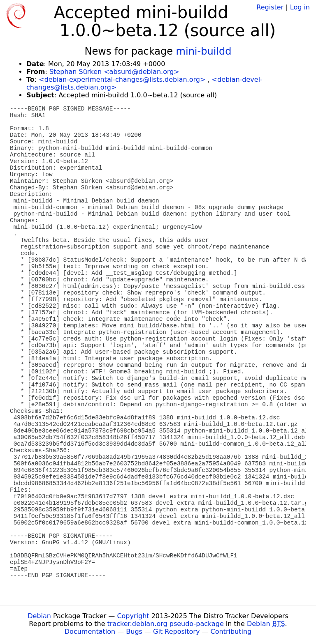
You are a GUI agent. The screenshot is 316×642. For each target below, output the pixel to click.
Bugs (134, 631)
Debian (39, 616)
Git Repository (176, 631)
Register (269, 7)
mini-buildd (204, 51)
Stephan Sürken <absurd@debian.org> (114, 72)
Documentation (90, 631)
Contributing (231, 631)
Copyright (133, 616)
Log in (300, 7)
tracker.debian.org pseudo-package (165, 624)
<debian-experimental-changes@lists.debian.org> (122, 79)
